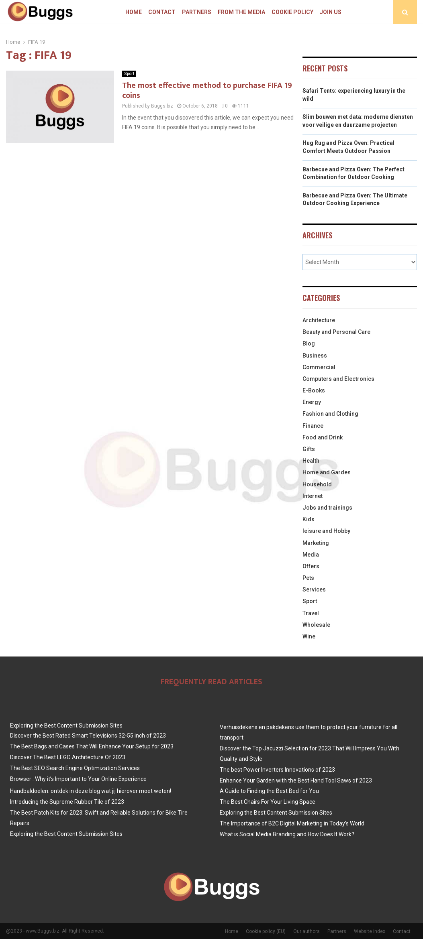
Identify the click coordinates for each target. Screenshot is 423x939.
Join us (330, 12)
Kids (308, 519)
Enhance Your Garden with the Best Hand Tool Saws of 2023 (296, 780)
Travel (310, 613)
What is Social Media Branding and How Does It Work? (287, 834)
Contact (162, 12)
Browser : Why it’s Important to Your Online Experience (78, 779)
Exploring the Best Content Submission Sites (66, 725)
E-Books (313, 390)
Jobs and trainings (327, 507)
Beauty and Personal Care (336, 332)
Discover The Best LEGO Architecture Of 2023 (67, 757)
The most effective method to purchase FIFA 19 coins (207, 90)
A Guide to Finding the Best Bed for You (269, 791)
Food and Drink (322, 437)
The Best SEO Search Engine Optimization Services (75, 768)
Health (310, 460)
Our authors (306, 931)
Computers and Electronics (338, 379)
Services (314, 589)
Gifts (308, 449)
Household (317, 484)
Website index (369, 931)
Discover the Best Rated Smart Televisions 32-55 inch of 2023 (88, 735)
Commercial (318, 367)
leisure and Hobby (326, 531)
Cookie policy (292, 12)
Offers (310, 566)
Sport (129, 73)
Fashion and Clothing (330, 414)
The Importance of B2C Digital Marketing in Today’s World (292, 823)
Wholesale (316, 625)
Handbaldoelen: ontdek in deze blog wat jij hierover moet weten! (90, 791)
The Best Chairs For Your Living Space (267, 802)
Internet (312, 496)
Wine (308, 636)
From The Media (241, 12)
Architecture (318, 320)
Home (133, 12)
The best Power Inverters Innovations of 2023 (277, 769)
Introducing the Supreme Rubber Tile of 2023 (67, 802)
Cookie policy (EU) (266, 931)
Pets (308, 578)
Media (310, 554)
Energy (311, 402)
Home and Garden (326, 472)
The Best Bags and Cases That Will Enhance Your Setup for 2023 (92, 746)
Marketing (315, 543)
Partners (196, 12)
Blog (308, 343)
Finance (312, 426)
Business (314, 355)
